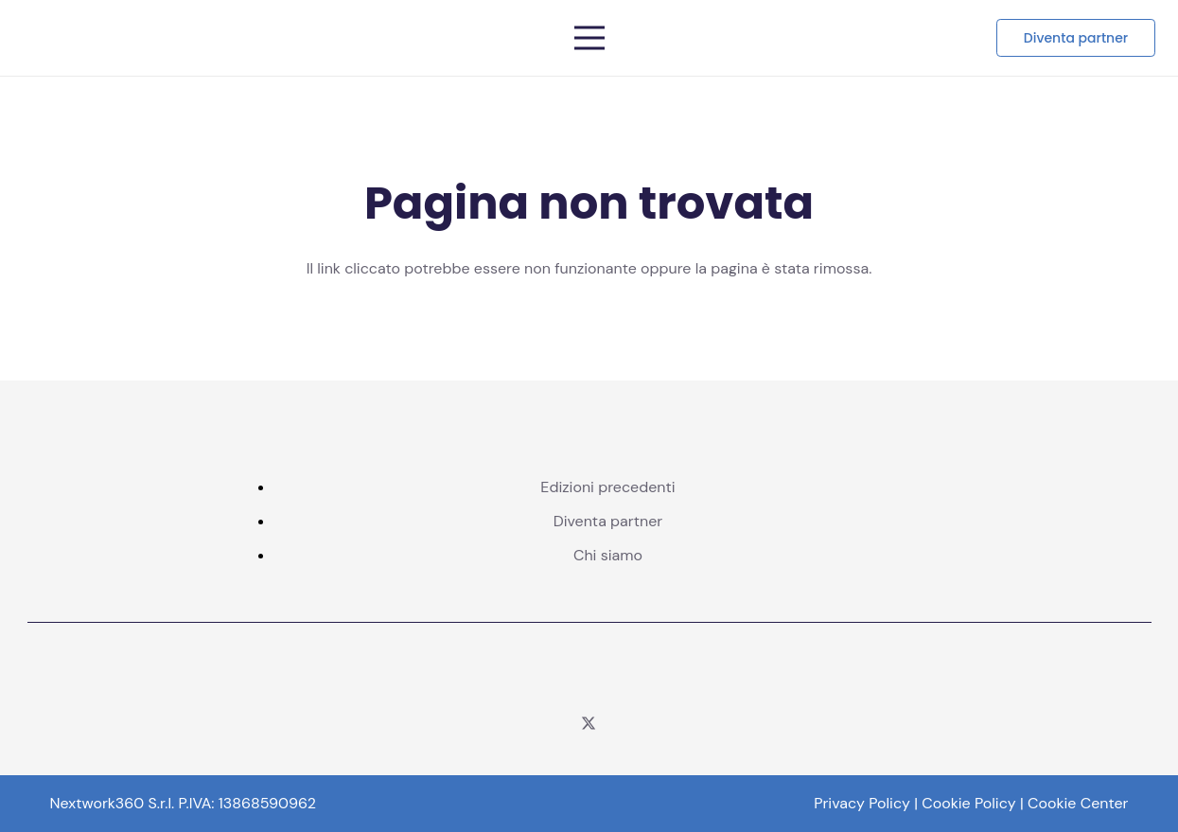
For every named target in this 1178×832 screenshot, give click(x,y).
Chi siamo (607, 555)
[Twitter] (588, 724)
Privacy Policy (862, 803)
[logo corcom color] (588, 674)
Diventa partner (608, 521)
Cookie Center (1078, 803)
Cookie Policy (968, 803)
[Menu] (589, 38)
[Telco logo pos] (259, 38)
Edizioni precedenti (607, 487)
